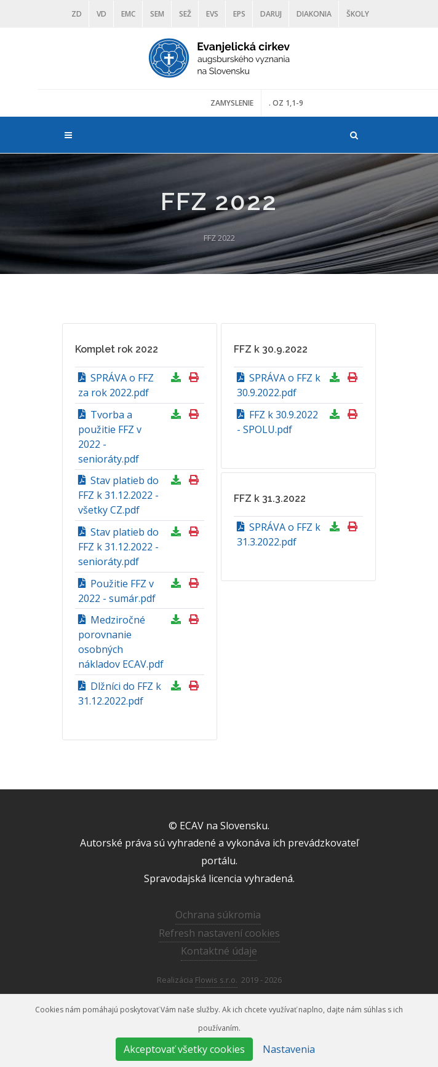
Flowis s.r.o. (216, 979)
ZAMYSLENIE (231, 103)
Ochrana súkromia (218, 914)
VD (101, 14)
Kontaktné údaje (219, 951)
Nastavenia (289, 1049)
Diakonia (314, 14)
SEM (157, 14)
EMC (128, 14)
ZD (76, 14)
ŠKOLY (357, 14)
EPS (239, 14)
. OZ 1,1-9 (286, 103)
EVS (212, 14)
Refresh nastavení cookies (219, 933)
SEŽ (185, 14)
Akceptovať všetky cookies (184, 1049)
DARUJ (271, 14)
